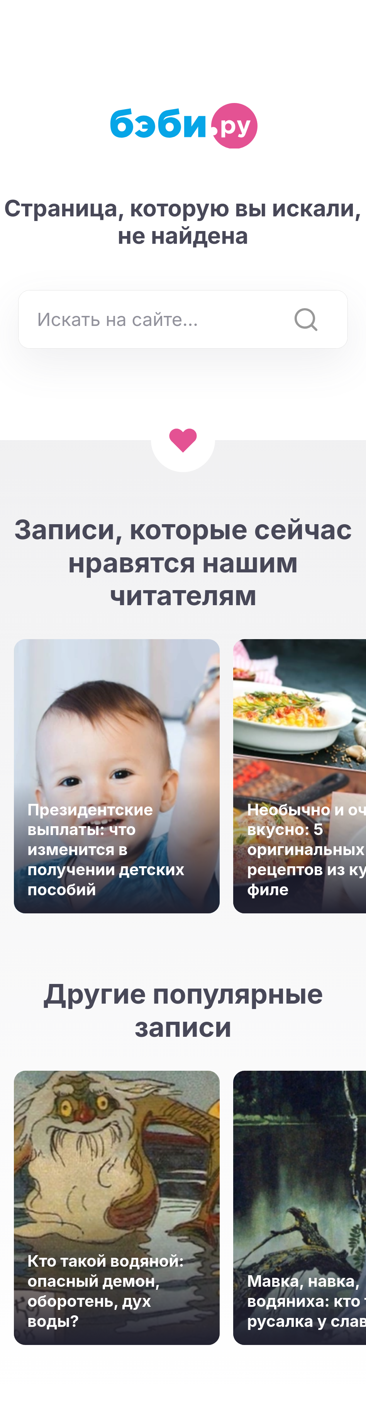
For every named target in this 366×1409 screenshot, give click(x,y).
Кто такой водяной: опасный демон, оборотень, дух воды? (105, 1291)
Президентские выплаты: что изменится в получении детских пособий (106, 849)
